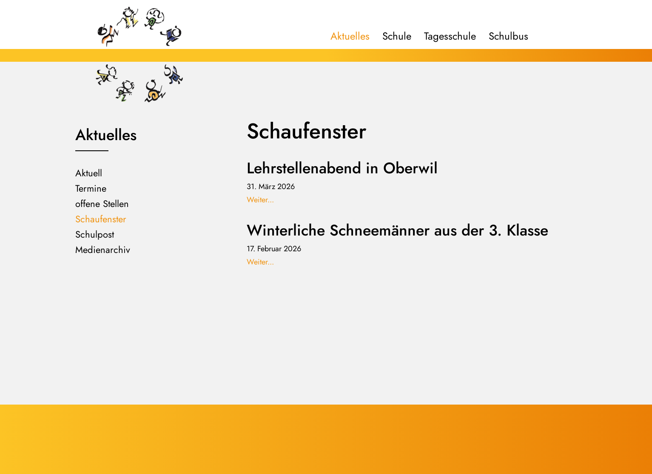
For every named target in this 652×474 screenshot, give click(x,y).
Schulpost (94, 234)
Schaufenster (100, 219)
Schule (396, 36)
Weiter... (260, 199)
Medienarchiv (102, 249)
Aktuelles (350, 36)
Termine (90, 188)
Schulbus (508, 36)
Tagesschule (450, 36)
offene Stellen (102, 203)
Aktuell (88, 173)
